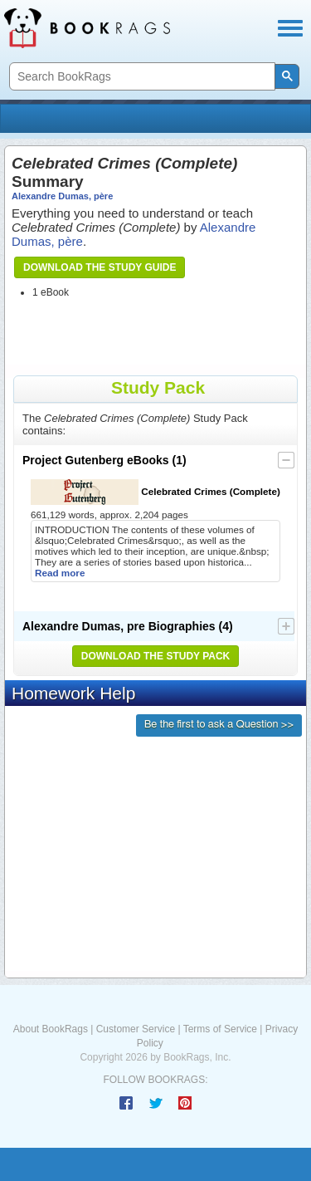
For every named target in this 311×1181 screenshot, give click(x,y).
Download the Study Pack (156, 656)
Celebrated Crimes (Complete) (155, 492)
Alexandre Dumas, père (62, 196)
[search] (140, 76)
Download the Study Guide (99, 267)
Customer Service (135, 1029)
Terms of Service (220, 1029)
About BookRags (50, 1029)
